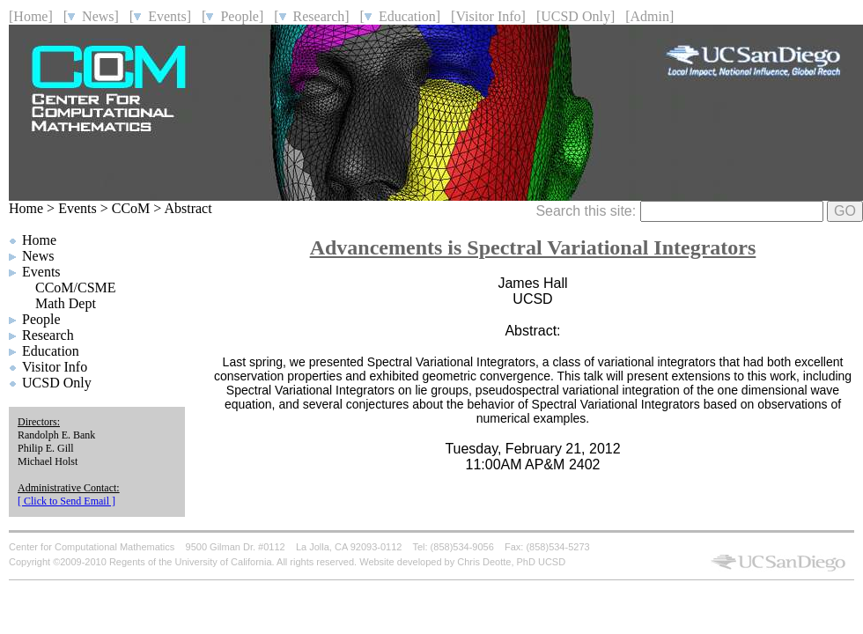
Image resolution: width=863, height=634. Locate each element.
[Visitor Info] (488, 16)
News (38, 255)
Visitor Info (54, 366)
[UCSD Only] (575, 16)
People (41, 319)
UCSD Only (57, 382)
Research (48, 335)
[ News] (91, 16)
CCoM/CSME (75, 287)
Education (50, 350)
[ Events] (160, 16)
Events (77, 208)
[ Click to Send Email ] (66, 501)
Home (26, 208)
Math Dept (65, 303)
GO (845, 210)
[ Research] (311, 16)
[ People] (232, 16)
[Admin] (649, 16)
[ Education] (400, 16)
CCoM (131, 208)
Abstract (187, 208)
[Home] (31, 16)
